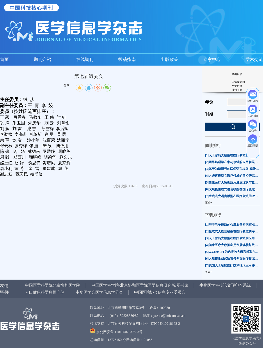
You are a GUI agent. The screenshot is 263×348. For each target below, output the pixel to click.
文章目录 (237, 85)
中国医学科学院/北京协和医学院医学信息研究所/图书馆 (139, 285)
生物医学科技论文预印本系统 (225, 285)
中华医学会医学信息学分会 (99, 292)
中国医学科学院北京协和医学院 (52, 285)
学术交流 (254, 59)
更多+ (208, 202)
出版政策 (169, 59)
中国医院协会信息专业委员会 (159, 292)
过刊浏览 (237, 89)
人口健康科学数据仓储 (44, 292)
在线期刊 (85, 59)
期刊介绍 (42, 59)
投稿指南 (127, 59)
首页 (4, 59)
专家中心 (212, 59)
